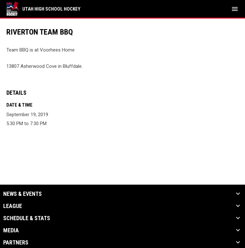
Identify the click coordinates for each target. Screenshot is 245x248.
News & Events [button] (22, 194)
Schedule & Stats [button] (26, 218)
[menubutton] (235, 9)
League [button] (12, 206)
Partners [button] (15, 242)
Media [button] (11, 230)
